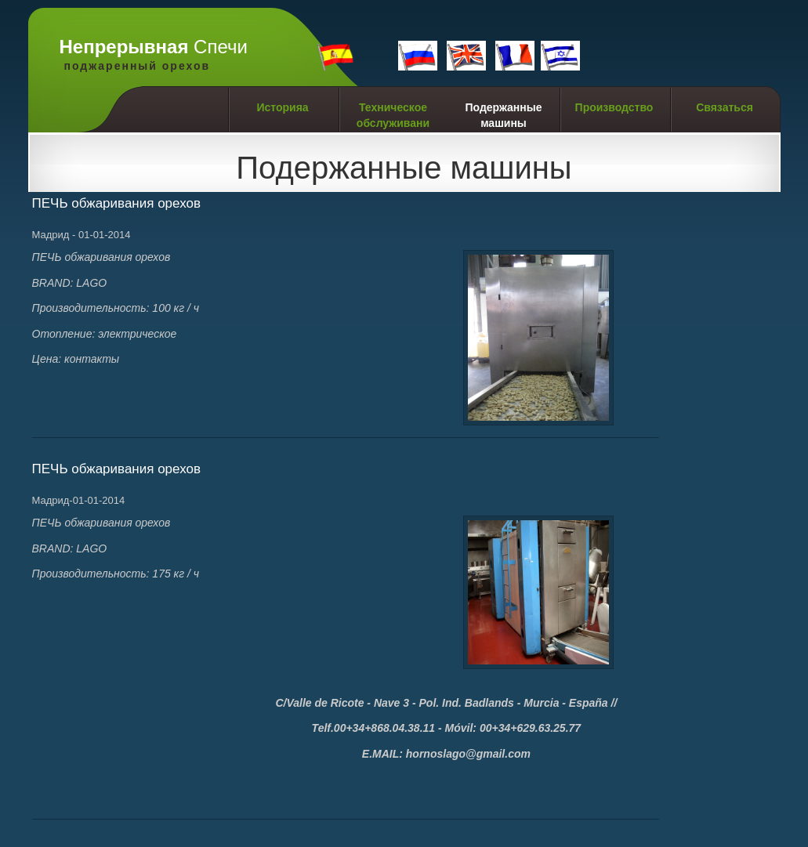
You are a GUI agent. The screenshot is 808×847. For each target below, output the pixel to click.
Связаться (724, 107)
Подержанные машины (503, 115)
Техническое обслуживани (393, 115)
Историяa (282, 107)
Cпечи (154, 55)
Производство (614, 107)
